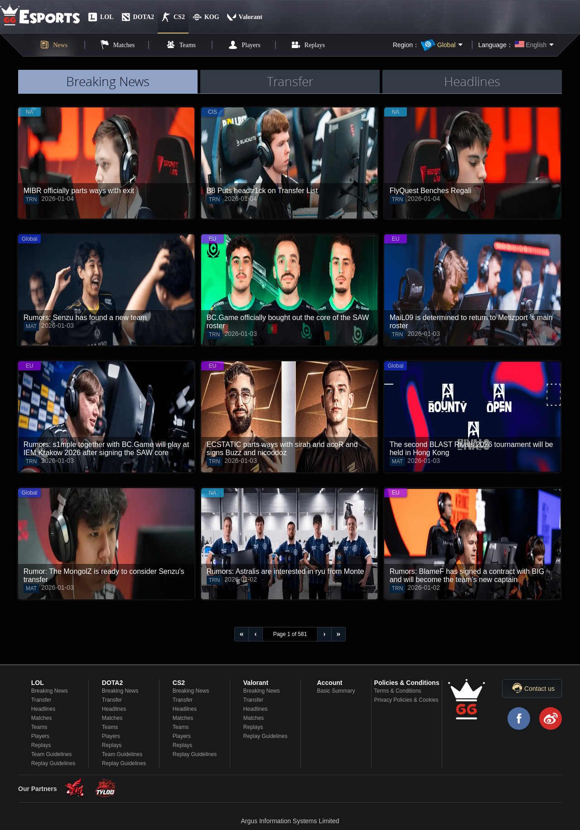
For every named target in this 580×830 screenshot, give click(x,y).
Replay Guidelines (53, 763)
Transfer (41, 700)
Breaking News (49, 691)
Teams (39, 727)
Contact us (539, 688)
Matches (41, 718)
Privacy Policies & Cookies (406, 700)
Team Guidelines (51, 754)
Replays (41, 745)
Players (40, 736)
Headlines (43, 709)
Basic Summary (336, 691)
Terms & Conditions (397, 691)
